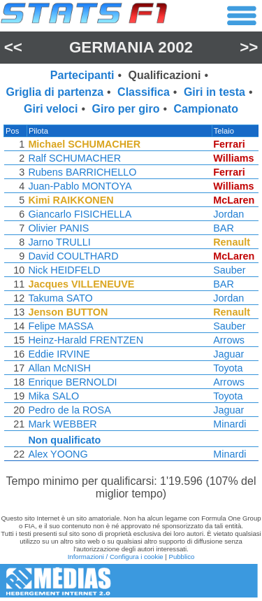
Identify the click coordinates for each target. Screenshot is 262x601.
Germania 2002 (131, 47)
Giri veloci (51, 109)
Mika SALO (52, 396)
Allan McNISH (58, 368)
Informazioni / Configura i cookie (115, 556)
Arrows (231, 340)
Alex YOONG (57, 454)
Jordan (231, 214)
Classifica (143, 92)
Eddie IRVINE (58, 354)
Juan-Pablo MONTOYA (79, 186)
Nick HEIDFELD (63, 270)
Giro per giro (126, 109)
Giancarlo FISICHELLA (79, 214)
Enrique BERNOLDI (71, 382)
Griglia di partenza (54, 92)
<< (13, 47)
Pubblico (182, 556)
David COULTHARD (72, 256)
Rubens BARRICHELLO (81, 172)
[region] (131, 296)
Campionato (205, 109)
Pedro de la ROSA (68, 410)
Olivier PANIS (57, 228)
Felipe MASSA (60, 326)
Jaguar (231, 354)
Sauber (232, 270)
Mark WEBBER (61, 424)
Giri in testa (214, 92)
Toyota (230, 368)
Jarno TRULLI (58, 242)
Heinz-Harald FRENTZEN (85, 340)
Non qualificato (63, 440)
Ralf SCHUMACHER (73, 158)
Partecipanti (82, 75)
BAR (226, 228)
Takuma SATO (59, 298)
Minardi (232, 424)
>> (249, 47)
